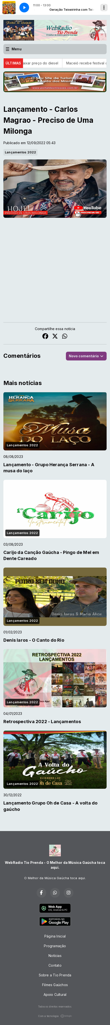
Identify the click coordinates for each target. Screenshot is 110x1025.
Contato (54, 965)
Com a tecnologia (55, 1016)
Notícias (55, 956)
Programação (55, 946)
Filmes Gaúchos (55, 985)
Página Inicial (55, 936)
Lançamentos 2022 (20, 152)
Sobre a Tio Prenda (55, 975)
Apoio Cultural (55, 994)
